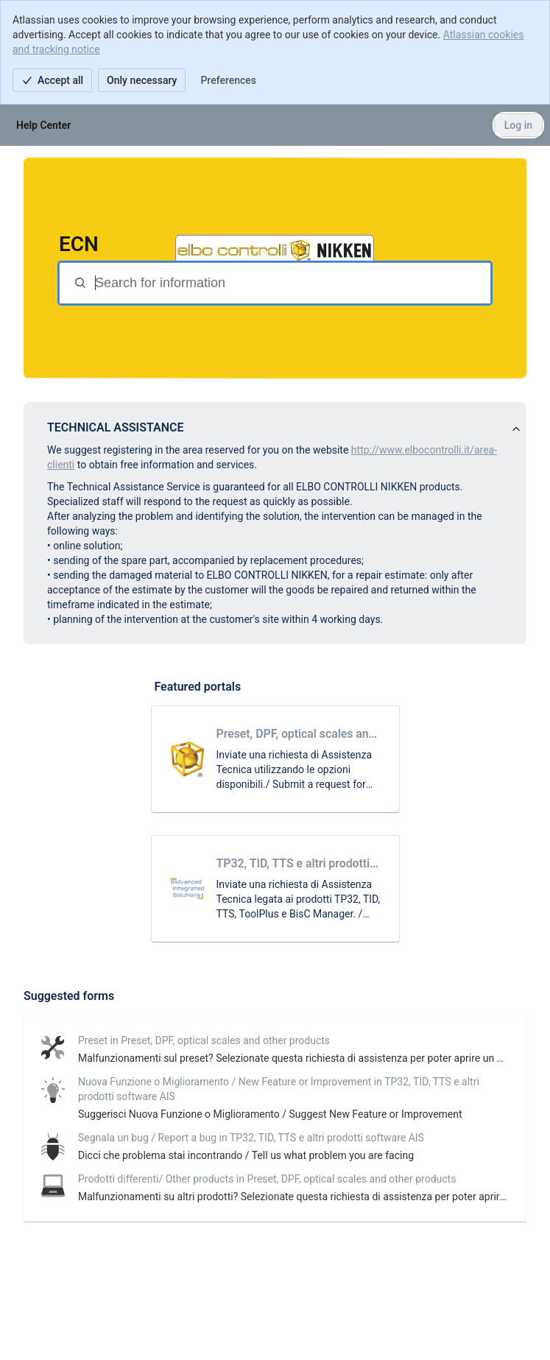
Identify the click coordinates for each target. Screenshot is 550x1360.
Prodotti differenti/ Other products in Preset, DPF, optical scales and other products (267, 1179)
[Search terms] (291, 283)
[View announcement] (516, 430)
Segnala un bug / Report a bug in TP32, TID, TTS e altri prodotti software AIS (251, 1138)
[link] (275, 759)
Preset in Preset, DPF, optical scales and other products (204, 1040)
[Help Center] (43, 125)
